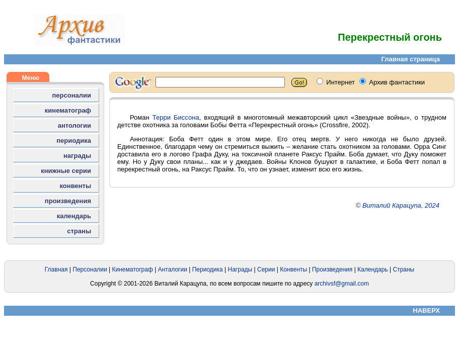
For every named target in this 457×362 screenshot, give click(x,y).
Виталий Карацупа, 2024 (400, 205)
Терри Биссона (176, 117)
